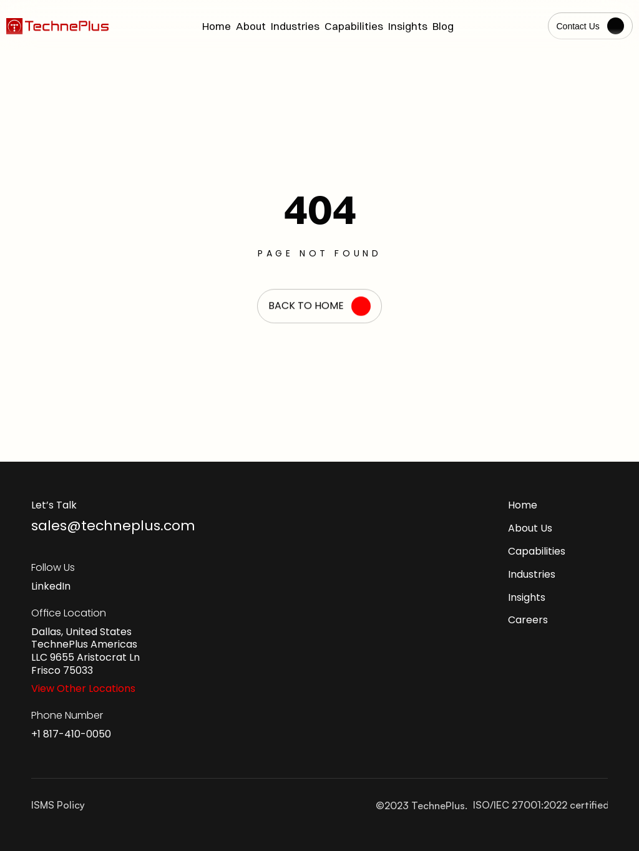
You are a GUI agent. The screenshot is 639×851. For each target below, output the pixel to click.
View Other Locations (83, 688)
